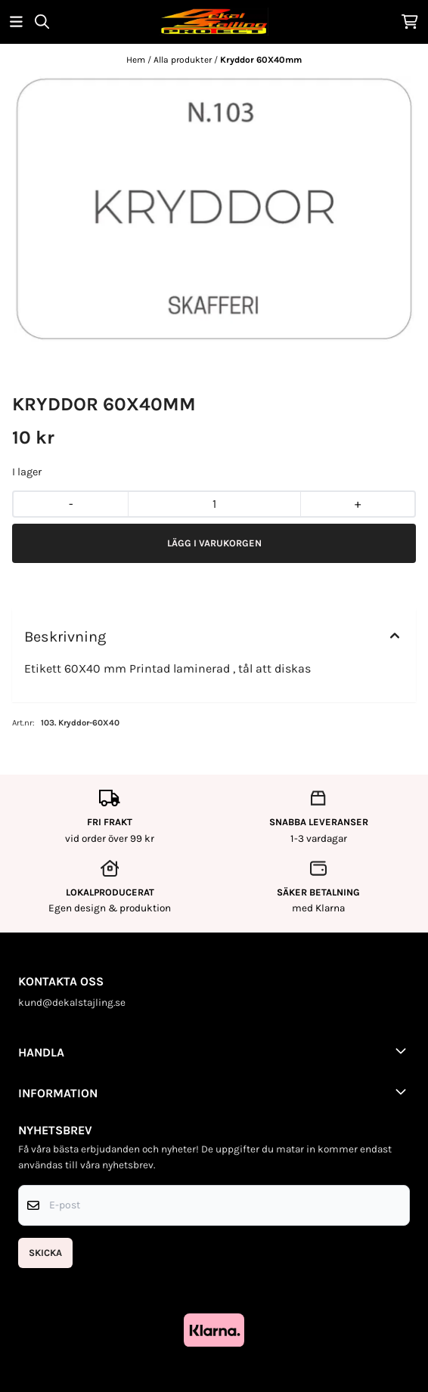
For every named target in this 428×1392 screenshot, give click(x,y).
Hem (136, 59)
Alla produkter (184, 59)
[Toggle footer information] (403, 1050)
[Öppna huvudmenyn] (16, 21)
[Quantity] (213, 504)
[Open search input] (42, 21)
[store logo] (214, 22)
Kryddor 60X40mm (261, 59)
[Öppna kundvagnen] (409, 21)
